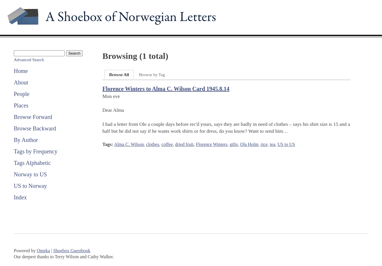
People (21, 94)
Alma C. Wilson (129, 144)
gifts (234, 144)
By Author (26, 140)
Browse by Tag (152, 74)
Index (20, 197)
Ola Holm (249, 144)
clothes (152, 144)
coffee (167, 144)
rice (264, 144)
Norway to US (30, 174)
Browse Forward (33, 117)
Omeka (43, 250)
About (21, 82)
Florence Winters (211, 144)
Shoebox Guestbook (71, 250)
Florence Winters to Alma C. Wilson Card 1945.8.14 (166, 89)
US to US (286, 144)
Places (21, 105)
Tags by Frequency (35, 151)
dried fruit (184, 144)
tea (272, 144)
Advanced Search (29, 59)
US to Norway (30, 186)
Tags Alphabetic (32, 163)
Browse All (119, 74)
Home (21, 71)
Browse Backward (35, 128)
